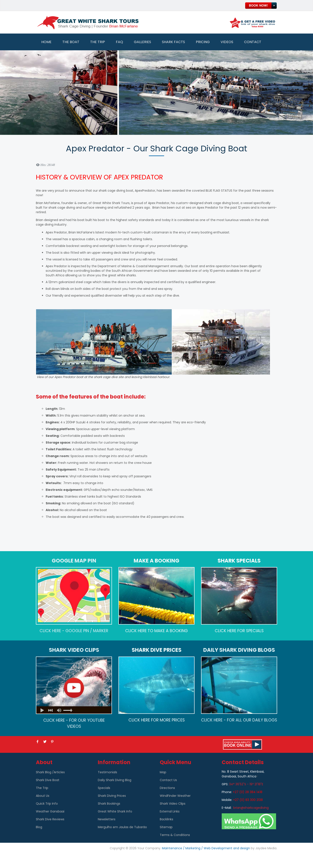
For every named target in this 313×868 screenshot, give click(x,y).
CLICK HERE (136, 631)
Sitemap (166, 827)
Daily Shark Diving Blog (114, 780)
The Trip (97, 41)
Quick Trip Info (47, 803)
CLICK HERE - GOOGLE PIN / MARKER (74, 631)
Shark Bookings (109, 803)
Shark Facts (173, 41)
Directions (167, 788)
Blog (39, 827)
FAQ (119, 41)
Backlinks (166, 819)
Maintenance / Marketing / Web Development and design (206, 848)
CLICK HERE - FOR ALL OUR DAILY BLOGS (239, 720)
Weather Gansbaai (50, 811)
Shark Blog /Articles (50, 772)
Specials (104, 788)
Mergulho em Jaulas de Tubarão (122, 827)
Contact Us (168, 780)
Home (46, 41)
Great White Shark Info (115, 811)
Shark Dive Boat (47, 780)
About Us (42, 796)
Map (163, 772)
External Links (170, 811)
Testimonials (107, 772)
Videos (227, 41)
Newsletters (106, 819)
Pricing (203, 41)
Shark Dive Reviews (50, 819)
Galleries (142, 41)
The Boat (70, 41)
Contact (252, 41)
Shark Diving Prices (112, 796)
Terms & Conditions (175, 835)
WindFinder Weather (175, 796)
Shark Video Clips (172, 803)
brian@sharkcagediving (251, 808)
